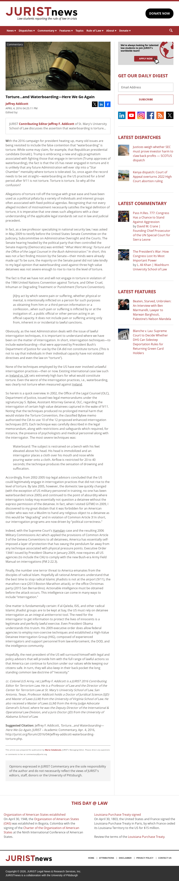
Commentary (47, 30)
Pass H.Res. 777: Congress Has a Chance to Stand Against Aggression (151, 217)
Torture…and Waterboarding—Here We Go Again (50, 96)
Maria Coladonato (53, 749)
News (11, 30)
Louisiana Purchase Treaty (146, 837)
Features (66, 30)
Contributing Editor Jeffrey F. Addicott (46, 124)
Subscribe (146, 99)
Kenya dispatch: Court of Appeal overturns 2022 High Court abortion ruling (152, 176)
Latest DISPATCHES (139, 137)
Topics (79, 30)
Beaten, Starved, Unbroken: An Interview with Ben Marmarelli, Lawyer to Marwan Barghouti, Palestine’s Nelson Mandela (152, 310)
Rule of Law (94, 30)
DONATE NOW (159, 13)
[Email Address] (145, 87)
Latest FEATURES (137, 291)
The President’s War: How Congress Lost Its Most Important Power (151, 255)
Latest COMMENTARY (142, 203)
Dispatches (27, 30)
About (111, 30)
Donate (125, 30)
